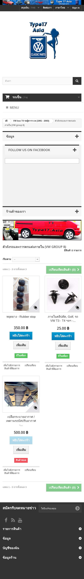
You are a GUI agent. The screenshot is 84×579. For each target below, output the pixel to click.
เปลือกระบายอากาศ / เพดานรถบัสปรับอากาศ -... (21, 421)
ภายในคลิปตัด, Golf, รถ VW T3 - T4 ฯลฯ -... (63, 318)
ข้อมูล (10, 136)
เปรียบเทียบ (30, 365)
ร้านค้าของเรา (16, 211)
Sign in (76, 7)
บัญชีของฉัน (11, 548)
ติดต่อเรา (47, 7)
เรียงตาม (7, 259)
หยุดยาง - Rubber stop (21, 316)
